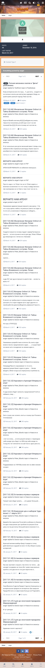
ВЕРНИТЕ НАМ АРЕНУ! (12, 161)
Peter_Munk (19, 114)
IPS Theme (5, 655)
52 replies (23, 552)
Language (21, 655)
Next (37, 76)
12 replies (22, 171)
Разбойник (31, 88)
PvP (27, 164)
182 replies (21, 309)
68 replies (22, 100)
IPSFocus (13, 655)
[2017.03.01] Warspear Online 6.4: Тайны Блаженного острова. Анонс (20, 292)
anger (5, 88)
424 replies (22, 129)
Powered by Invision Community (22, 659)
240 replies (23, 398)
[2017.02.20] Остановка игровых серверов (21, 494)
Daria (16, 296)
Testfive (17, 88)
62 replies (23, 505)
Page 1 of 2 (22, 76)
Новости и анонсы (32, 296)
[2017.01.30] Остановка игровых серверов (21, 537)
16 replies (23, 613)
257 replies (23, 531)
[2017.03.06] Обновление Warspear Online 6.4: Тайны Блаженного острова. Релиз (22, 110)
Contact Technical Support (22, 657)
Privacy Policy (37, 655)
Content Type (10, 62)
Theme (29, 655)
